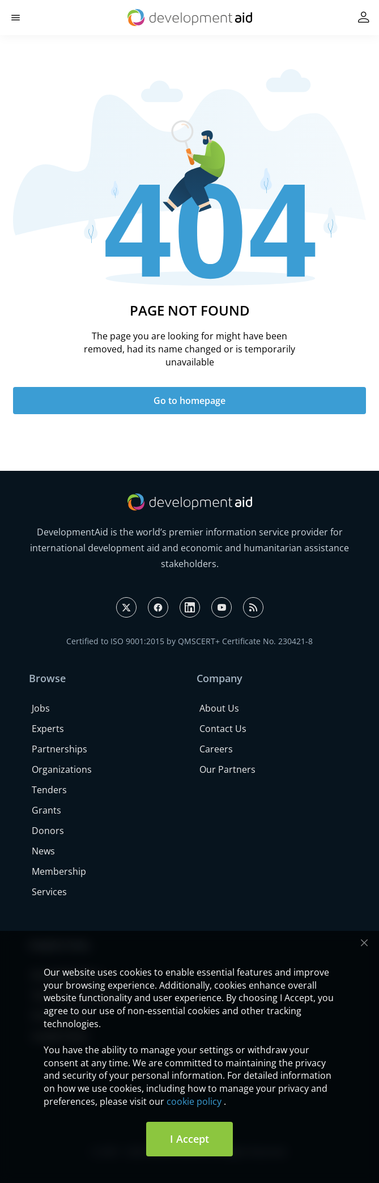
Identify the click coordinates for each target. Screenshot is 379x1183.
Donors (48, 830)
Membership (59, 871)
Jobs (41, 708)
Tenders (49, 790)
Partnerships (59, 749)
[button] (15, 18)
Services (49, 892)
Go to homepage (189, 400)
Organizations (62, 769)
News (43, 851)
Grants (46, 810)
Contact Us (222, 728)
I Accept (189, 1139)
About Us (219, 708)
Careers (216, 749)
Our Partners (227, 769)
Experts (48, 728)
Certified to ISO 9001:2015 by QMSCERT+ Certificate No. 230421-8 (189, 641)
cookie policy (194, 1101)
